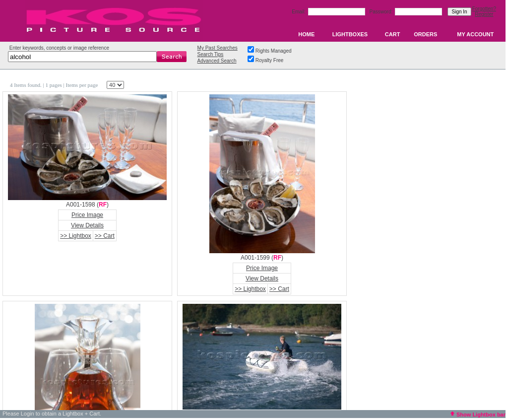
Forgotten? (484, 8)
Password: (382, 11)
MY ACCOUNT (475, 34)
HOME (306, 34)
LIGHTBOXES (350, 34)
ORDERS (425, 34)
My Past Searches (217, 48)
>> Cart (105, 235)
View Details (87, 225)
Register (484, 14)
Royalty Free (269, 60)
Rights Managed (273, 51)
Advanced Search (217, 61)
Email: (299, 11)
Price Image (87, 214)
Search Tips (210, 54)
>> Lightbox (75, 235)
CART (392, 34)
